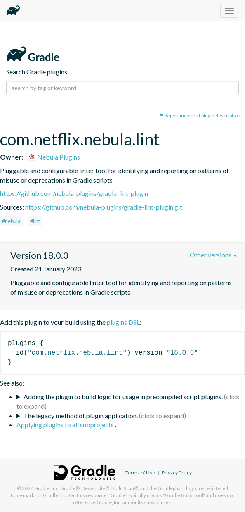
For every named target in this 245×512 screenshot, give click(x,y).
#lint (35, 221)
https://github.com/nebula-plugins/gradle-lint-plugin (74, 193)
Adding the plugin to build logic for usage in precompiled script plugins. (123, 396)
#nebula (11, 221)
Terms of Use (140, 472)
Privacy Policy (177, 472)
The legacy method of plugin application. (81, 415)
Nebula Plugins (54, 157)
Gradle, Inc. (46, 488)
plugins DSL (123, 322)
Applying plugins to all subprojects (65, 425)
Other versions (213, 255)
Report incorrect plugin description (199, 115)
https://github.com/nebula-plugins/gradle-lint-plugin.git (103, 207)
